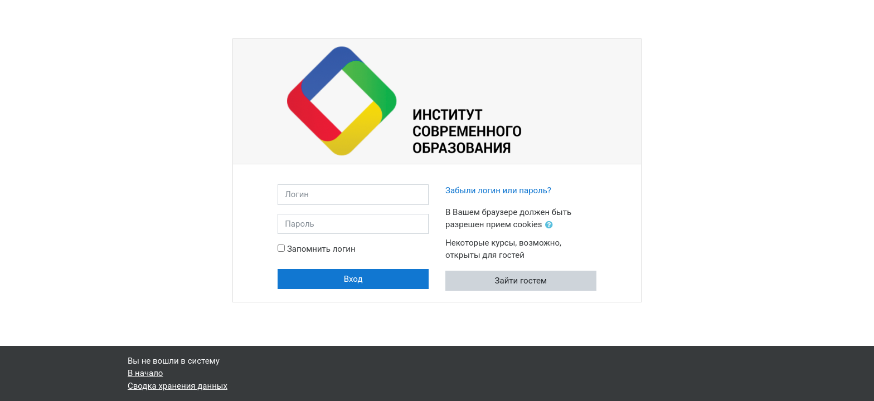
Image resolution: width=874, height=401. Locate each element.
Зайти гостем (521, 281)
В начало (145, 373)
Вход (353, 279)
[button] (551, 225)
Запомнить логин (321, 249)
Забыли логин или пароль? (498, 190)
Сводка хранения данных (177, 386)
